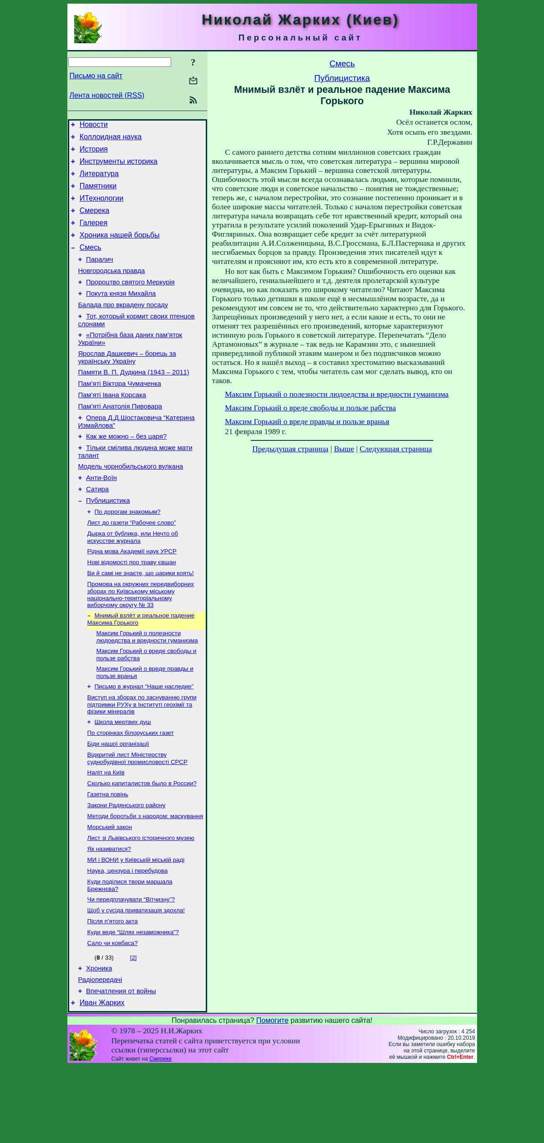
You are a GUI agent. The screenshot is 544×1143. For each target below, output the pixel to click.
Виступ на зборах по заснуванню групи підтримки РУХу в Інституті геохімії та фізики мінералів (142, 757)
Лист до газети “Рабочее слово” (131, 565)
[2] (133, 1028)
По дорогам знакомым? (128, 553)
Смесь (91, 262)
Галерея (93, 235)
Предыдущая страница (290, 449)
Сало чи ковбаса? (112, 1014)
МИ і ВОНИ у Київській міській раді (136, 924)
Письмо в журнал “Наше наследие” (144, 738)
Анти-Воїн (101, 516)
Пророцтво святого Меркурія (130, 301)
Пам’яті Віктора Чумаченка (119, 412)
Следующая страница (396, 449)
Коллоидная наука (111, 139)
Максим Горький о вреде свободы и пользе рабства (310, 408)
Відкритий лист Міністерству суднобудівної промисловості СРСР (137, 815)
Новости (94, 126)
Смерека (95, 221)
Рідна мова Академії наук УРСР (132, 595)
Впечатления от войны (121, 1066)
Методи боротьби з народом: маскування (145, 877)
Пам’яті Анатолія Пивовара (120, 437)
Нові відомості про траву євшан (131, 607)
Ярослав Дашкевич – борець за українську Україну (127, 383)
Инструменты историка (119, 167)
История (94, 153)
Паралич (99, 275)
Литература (99, 180)
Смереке (160, 1135)
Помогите (272, 1097)
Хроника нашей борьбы (120, 249)
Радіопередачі (100, 1053)
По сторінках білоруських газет (130, 787)
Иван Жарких (102, 1079)
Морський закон (109, 888)
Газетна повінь (107, 853)
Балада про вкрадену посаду (123, 326)
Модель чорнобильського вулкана (130, 503)
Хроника (99, 1040)
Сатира (97, 528)
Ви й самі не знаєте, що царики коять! (140, 619)
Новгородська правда (111, 288)
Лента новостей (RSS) (107, 95)
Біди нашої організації (118, 799)
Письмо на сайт (96, 76)
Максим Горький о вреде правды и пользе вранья (307, 421)
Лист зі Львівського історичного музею (140, 900)
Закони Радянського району (126, 865)
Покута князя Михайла (121, 314)
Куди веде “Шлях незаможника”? (133, 1002)
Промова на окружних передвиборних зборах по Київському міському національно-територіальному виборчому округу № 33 (140, 642)
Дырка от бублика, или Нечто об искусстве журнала (132, 581)
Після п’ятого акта (112, 990)
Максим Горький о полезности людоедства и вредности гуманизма (147, 686)
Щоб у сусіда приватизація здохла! (136, 978)
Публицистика (108, 541)
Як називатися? (109, 912)
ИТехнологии (101, 208)
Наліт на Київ (106, 829)
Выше (344, 449)
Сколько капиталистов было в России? (142, 841)
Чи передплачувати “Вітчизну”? (131, 966)
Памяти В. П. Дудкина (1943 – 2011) (133, 399)
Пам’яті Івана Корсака (112, 425)
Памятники (98, 194)
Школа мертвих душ (123, 775)
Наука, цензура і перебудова (127, 936)
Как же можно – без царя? (126, 470)
